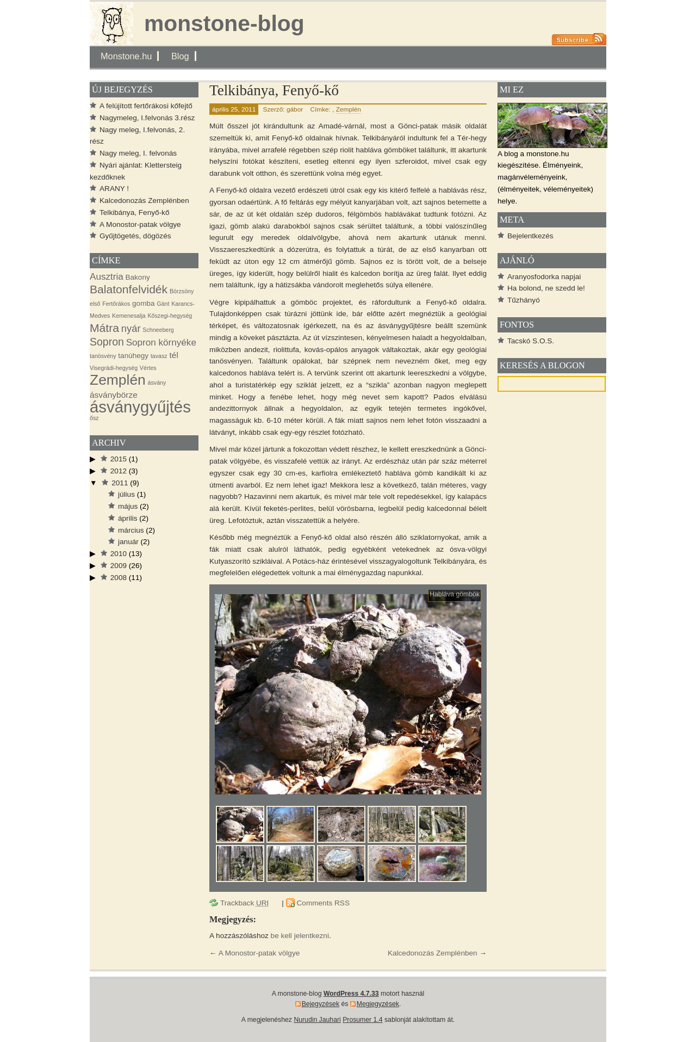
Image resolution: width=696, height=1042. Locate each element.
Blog (180, 56)
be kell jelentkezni (300, 936)
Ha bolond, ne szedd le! (546, 288)
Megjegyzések (378, 1004)
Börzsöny (182, 291)
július (126, 494)
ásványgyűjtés (140, 407)
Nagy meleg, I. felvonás (138, 153)
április (128, 518)
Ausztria (106, 277)
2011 (119, 483)
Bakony (138, 277)
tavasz (159, 356)
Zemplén (348, 109)
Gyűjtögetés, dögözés (135, 236)
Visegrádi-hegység (114, 368)
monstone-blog (224, 23)
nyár (131, 328)
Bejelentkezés (530, 236)
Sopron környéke (161, 342)
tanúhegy (133, 356)
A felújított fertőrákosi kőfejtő (146, 106)
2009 (118, 566)
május (128, 506)
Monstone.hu (126, 56)
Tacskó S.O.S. (530, 341)
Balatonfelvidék (128, 289)
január (128, 542)
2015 (118, 459)
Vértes (148, 368)
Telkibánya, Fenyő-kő (274, 90)
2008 (118, 578)
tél (173, 355)
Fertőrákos (116, 303)
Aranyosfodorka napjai (544, 277)
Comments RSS (323, 903)
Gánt (163, 303)
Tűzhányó (523, 300)
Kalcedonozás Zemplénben (432, 953)
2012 (118, 471)
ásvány (157, 382)
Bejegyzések (320, 1004)
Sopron (107, 342)
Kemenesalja (129, 315)
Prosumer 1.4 (362, 1019)
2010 (118, 554)
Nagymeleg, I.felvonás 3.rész (147, 118)
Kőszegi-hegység (169, 315)
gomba (143, 303)
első (95, 303)
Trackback (244, 903)
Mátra (104, 328)
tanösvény (103, 356)
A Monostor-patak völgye (259, 953)
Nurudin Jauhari (317, 1019)
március (131, 530)
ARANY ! (114, 188)
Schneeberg (157, 329)
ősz (94, 418)
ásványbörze (114, 394)
